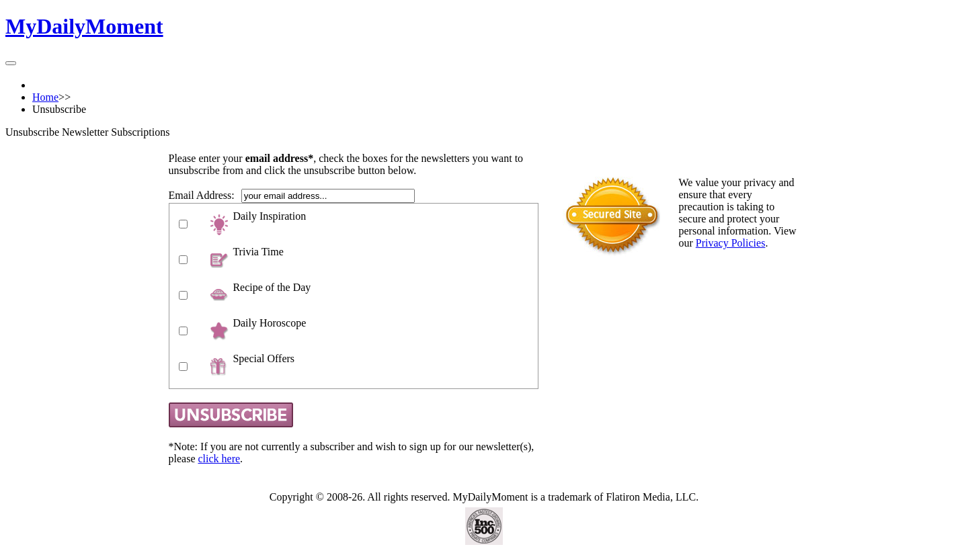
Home (45, 97)
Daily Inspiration (269, 216)
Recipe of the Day (272, 287)
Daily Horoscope (269, 323)
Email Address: (202, 195)
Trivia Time (258, 251)
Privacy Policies (731, 243)
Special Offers (263, 358)
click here (219, 458)
